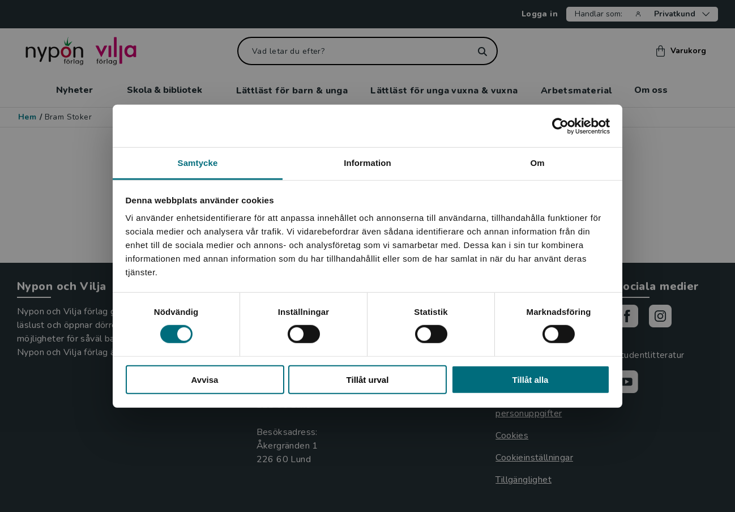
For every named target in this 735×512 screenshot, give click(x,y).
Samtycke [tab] (198, 163)
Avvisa (205, 380)
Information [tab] (367, 163)
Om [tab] (537, 163)
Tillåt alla (530, 380)
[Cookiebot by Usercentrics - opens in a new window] (560, 125)
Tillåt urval (368, 380)
